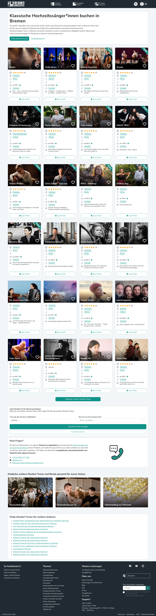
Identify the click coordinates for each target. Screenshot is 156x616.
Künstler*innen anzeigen (78, 426)
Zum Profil (25, 99)
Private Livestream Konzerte (52, 599)
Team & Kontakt (87, 580)
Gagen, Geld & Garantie (12, 575)
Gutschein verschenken (11, 578)
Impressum (121, 614)
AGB (137, 614)
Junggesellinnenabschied (51, 604)
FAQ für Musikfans (10, 573)
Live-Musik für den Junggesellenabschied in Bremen (33, 526)
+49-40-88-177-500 (20, 457)
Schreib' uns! (17, 460)
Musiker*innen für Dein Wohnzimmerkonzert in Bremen (35, 523)
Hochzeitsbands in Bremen (23, 535)
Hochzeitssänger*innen (50, 578)
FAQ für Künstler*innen (12, 570)
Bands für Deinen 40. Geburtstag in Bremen (30, 554)
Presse (84, 590)
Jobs (83, 588)
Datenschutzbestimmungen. (134, 596)
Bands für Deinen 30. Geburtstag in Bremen (30, 552)
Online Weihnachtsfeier (51, 588)
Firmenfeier (46, 583)
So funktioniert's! (38, 38)
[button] (143, 4)
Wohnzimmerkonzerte (50, 570)
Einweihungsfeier (48, 607)
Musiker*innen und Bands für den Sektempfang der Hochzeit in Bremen (41, 521)
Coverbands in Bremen (22, 549)
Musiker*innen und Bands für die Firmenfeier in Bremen (35, 546)
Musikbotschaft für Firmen (52, 591)
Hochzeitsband (48, 575)
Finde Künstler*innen (19, 38)
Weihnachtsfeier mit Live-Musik (53, 586)
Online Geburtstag (49, 601)
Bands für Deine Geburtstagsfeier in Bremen (30, 529)
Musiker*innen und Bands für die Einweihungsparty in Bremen (37, 532)
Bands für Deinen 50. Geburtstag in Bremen (30, 537)
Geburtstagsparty (49, 573)
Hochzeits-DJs (48, 580)
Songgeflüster (87, 573)
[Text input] (134, 588)
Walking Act (47, 609)
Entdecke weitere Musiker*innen (78, 399)
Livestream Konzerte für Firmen (53, 596)
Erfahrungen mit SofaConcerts (92, 583)
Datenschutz (130, 614)
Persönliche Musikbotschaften (53, 594)
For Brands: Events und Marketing (93, 570)
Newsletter (85, 596)
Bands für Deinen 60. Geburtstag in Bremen (30, 540)
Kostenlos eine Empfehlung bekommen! (27, 463)
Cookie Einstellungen (147, 614)
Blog (83, 585)
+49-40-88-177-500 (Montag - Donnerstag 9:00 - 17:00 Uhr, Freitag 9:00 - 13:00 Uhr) (98, 608)
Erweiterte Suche (78, 432)
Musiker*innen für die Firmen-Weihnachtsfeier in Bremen (35, 543)
